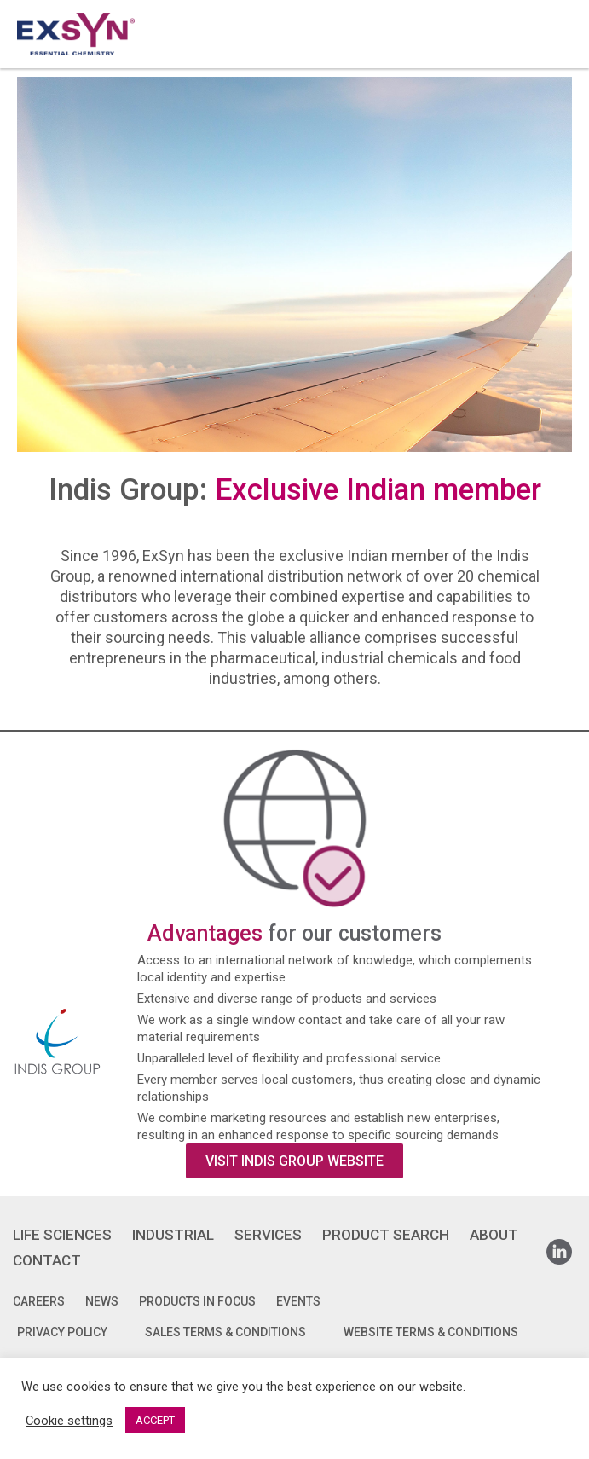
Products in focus (197, 1301)
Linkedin (559, 1246)
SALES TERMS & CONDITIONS (225, 1332)
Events (298, 1301)
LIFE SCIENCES (62, 1234)
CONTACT (47, 1260)
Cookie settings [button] (69, 1420)
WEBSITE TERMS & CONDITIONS (431, 1332)
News (101, 1301)
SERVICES (268, 1234)
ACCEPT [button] (155, 1420)
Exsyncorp (558, 7)
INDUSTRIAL (173, 1234)
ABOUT (494, 1234)
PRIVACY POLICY (62, 1332)
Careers (39, 1301)
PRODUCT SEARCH (385, 1234)
